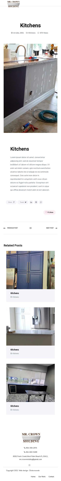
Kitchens (31, 33)
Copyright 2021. (12, 470)
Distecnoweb (34, 470)
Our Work (41, 477)
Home (33, 477)
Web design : (24, 470)
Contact (51, 477)
